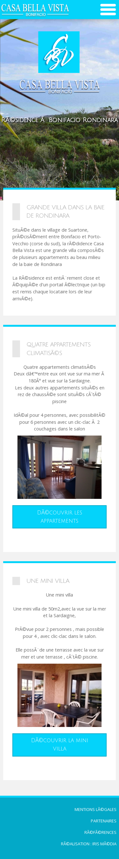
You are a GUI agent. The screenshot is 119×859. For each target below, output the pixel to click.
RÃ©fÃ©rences (100, 832)
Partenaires (103, 821)
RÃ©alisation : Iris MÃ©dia (88, 844)
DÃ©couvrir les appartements (59, 517)
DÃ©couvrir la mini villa (59, 744)
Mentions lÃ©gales (95, 809)
